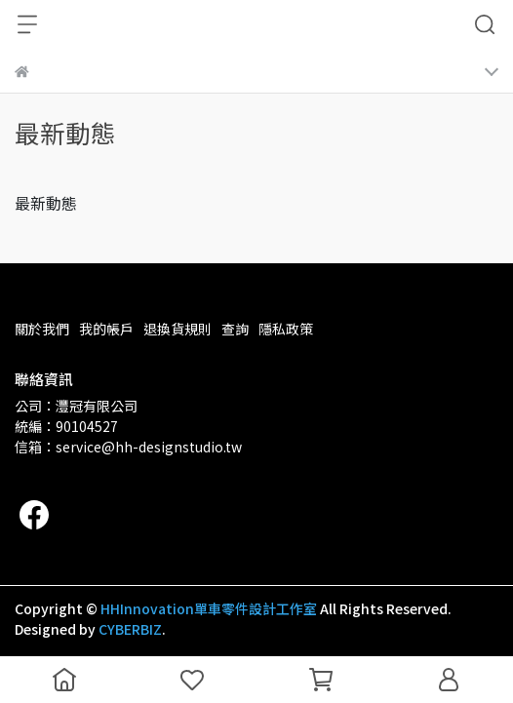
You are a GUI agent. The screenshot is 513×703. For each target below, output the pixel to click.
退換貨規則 (177, 328)
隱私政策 (285, 328)
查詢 (235, 328)
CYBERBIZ (130, 629)
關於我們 (42, 328)
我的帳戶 (106, 328)
